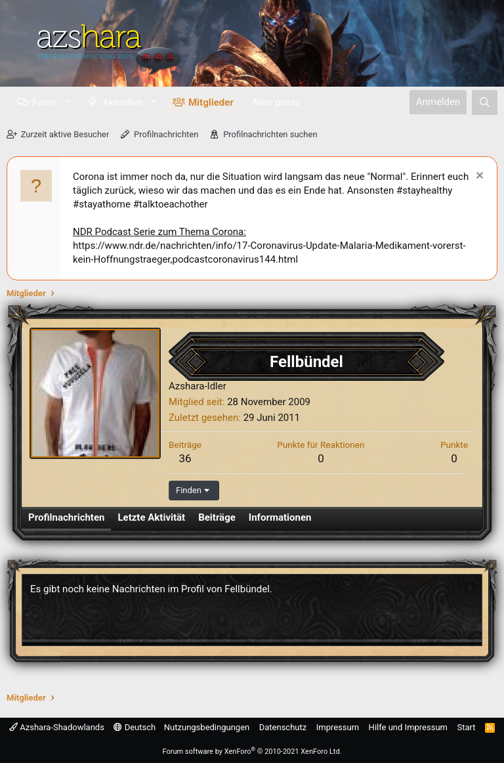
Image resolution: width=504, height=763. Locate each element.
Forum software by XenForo (251, 751)
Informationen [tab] (280, 517)
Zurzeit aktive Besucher (65, 134)
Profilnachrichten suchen (270, 134)
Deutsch (135, 727)
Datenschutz (282, 727)
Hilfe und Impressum (408, 727)
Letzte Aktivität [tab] (151, 517)
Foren (44, 102)
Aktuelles (122, 102)
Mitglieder (211, 102)
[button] (67, 102)
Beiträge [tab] (217, 517)
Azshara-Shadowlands (56, 727)
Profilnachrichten (166, 134)
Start (466, 727)
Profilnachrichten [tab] (66, 517)
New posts (276, 102)
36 (184, 458)
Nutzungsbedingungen (206, 727)
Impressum (337, 727)
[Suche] (484, 102)
